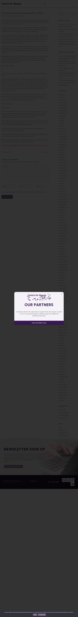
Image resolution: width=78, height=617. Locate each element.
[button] (61, 294)
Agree (35, 614)
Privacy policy (42, 614)
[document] (39, 308)
